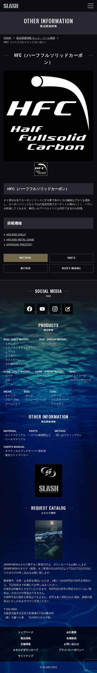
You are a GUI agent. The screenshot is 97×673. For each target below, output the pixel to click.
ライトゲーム (12, 359)
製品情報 (25, 638)
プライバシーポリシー (71, 649)
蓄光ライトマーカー (16, 455)
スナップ (56, 395)
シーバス (10, 351)
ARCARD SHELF (16, 234)
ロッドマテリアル (15, 435)
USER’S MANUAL (71, 268)
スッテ (9, 375)
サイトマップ (25, 655)
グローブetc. (12, 399)
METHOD (25, 268)
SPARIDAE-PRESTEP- (19, 244)
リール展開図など (41, 435)
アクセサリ (57, 403)
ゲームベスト (12, 403)
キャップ (10, 395)
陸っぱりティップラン (69, 435)
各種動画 (71, 638)
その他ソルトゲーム (16, 363)
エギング (10, 343)
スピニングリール (81, 379)
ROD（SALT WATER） (17, 339)
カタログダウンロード (25, 649)
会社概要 (71, 632)
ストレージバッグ (36, 399)
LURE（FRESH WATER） (50, 371)
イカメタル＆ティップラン (20, 347)
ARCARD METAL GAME (20, 239)
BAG (27, 391)
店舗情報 (25, 644)
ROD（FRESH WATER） (53, 339)
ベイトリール (78, 375)
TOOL (53, 391)
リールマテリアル (15, 439)
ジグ (7, 379)
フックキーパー (60, 399)
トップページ (25, 632)
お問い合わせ (71, 644)
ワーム (9, 383)
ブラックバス (48, 343)
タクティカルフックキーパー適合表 (25, 450)
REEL (72, 371)
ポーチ (29, 395)
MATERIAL (26, 257)
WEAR (7, 391)
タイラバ (10, 355)
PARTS (71, 258)
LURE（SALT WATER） (18, 371)
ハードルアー (44, 375)
